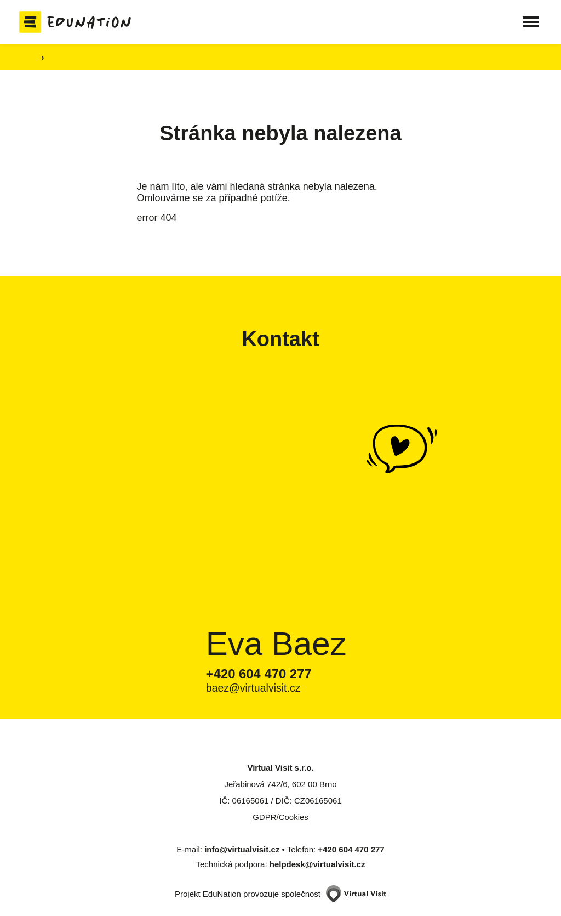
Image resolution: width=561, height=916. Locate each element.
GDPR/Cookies (280, 817)
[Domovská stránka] (81, 22)
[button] (525, 22)
